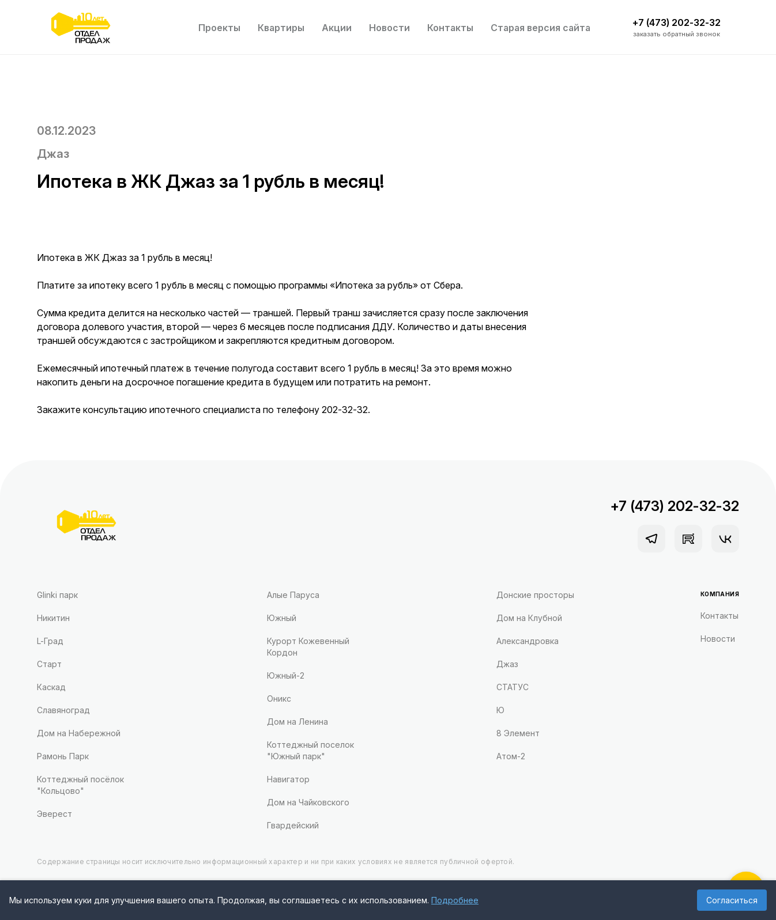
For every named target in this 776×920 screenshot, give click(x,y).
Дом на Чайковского (308, 802)
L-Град (50, 641)
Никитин (53, 618)
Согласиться (732, 900)
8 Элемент (518, 733)
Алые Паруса (293, 595)
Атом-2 (510, 756)
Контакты (450, 27)
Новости (389, 27)
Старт (49, 664)
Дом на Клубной (529, 618)
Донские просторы (535, 595)
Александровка (527, 641)
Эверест (54, 814)
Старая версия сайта (540, 27)
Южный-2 (285, 675)
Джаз (53, 154)
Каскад (51, 687)
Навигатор (288, 779)
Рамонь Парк (63, 756)
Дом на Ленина (297, 721)
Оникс (279, 698)
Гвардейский (293, 825)
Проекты (219, 27)
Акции (337, 27)
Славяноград (63, 710)
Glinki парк (57, 595)
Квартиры (281, 27)
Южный (281, 618)
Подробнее (455, 900)
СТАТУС (512, 687)
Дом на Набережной (78, 733)
